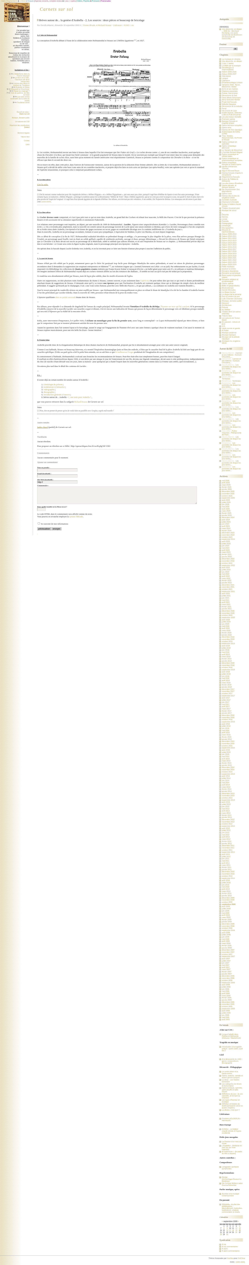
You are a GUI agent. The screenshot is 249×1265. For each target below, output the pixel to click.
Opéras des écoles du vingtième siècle (230, 197)
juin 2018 (225, 676)
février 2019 (226, 659)
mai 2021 (225, 600)
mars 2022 (226, 578)
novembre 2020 (228, 613)
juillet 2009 (226, 909)
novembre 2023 (228, 535)
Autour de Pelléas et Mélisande (230, 180)
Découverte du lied (229, 95)
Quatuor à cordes (229, 269)
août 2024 (226, 520)
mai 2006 (225, 991)
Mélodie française (229, 104)
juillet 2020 (226, 622)
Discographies (227, 228)
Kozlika (230, 1258)
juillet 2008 (226, 935)
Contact (26, 140)
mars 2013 (226, 813)
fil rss (224, 1244)
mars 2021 (226, 604)
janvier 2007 (227, 974)
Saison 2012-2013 (229, 240)
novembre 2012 (228, 822)
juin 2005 (225, 1015)
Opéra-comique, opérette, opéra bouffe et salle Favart (232, 1090)
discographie (49, 392)
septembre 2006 (228, 983)
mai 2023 (225, 548)
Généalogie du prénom (53, 384)
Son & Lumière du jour (231, 296)
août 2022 (226, 567)
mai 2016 (225, 730)
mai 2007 (225, 965)
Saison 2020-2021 (229, 258)
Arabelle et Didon (22, 87)
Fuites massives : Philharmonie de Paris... (231, 433)
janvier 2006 (227, 1000)
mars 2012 (226, 839)
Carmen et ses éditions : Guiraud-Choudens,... (232, 355)
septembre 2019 (228, 643)
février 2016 (226, 737)
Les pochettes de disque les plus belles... (231, 367)
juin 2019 (225, 650)
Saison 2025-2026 (229, 72)
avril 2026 (226, 483)
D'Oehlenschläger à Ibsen (232, 83)
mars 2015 (226, 761)
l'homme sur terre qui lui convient (175, 306)
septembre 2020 (228, 617)
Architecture (226, 305)
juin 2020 (225, 624)
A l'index (225, 330)
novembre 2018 (228, 665)
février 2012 (226, 841)
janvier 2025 (227, 515)
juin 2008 (225, 937)
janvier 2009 (227, 922)
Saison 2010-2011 (229, 236)
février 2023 (226, 554)
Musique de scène (229, 210)
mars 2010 (226, 891)
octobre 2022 (227, 563)
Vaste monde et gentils (231, 328)
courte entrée (46, 202)
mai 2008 (225, 939)
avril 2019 (226, 654)
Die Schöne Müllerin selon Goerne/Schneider (232, 1184)
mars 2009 (226, 917)
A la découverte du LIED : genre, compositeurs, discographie (232, 1061)
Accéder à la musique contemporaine (230, 1195)
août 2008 (226, 933)
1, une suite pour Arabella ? (79, 397)
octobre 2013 (227, 798)
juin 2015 (225, 754)
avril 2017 (226, 706)
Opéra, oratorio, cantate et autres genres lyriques (232, 1076)
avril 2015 (226, 759)
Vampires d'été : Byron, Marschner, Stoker (231, 86)
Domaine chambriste (230, 271)
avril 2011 (226, 863)
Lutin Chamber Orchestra (232, 299)
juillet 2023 (226, 544)
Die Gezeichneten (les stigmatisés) (230, 190)
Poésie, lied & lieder (230, 93)
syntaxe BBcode (76, 516)
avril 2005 (226, 1019)
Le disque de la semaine (231, 294)
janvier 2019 (227, 661)
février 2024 (226, 531)
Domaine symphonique (231, 273)
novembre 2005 (228, 1004)
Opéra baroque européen (232, 125)
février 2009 (226, 919)
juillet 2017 (226, 700)
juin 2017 (225, 702)
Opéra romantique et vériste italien (230, 155)
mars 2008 (226, 943)
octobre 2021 (227, 589)
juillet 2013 (226, 804)
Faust (224, 108)
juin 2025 (225, 504)
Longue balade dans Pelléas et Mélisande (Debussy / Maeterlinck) (231, 1036)
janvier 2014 (227, 791)
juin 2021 (225, 598)
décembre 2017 (228, 689)
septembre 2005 (228, 1009)
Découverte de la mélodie (232, 106)
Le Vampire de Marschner (232, 150)
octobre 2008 (227, 928)
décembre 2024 (228, 517)
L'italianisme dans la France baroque (21, 75)
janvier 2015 (227, 765)
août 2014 (226, 776)
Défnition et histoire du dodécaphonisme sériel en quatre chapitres (232, 1106)
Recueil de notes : (23, 113)
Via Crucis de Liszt (229, 111)
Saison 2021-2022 (229, 260)
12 (236, 1228)
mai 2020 (225, 626)
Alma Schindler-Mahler (231, 100)
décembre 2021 (228, 585)
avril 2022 (226, 576)
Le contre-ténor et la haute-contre (230, 1072)
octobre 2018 (227, 667)
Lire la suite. (42, 184)
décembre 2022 (228, 559)
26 (236, 1232)
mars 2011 (226, 865)
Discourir (225, 303)
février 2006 (226, 998)
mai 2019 (225, 652)
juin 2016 (225, 728)
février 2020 (226, 633)
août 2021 (226, 593)
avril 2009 (226, 915)
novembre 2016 (228, 717)
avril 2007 (226, 967)
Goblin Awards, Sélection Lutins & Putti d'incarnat (232, 114)
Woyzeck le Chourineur (20, 89)
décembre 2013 (228, 793)
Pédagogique (227, 223)
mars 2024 (226, 528)
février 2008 (226, 946)
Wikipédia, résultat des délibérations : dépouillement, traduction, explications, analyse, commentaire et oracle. (232, 1208)
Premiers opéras (228, 119)
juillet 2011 (226, 856)
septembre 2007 (228, 956)
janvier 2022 (227, 583)
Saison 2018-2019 (229, 253)
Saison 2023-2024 (229, 264)
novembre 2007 (228, 952)
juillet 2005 (226, 1013)
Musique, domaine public (21, 118)
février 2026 (226, 487)
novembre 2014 (228, 769)
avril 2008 (226, 941)
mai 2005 (225, 1017)
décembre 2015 (228, 741)
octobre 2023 (227, 537)
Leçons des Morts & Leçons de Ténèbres (21, 84)
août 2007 (226, 959)
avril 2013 (226, 811)
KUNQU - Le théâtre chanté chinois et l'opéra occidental (231, 1131)
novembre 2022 (228, 561)
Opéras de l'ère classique (232, 130)
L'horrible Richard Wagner (232, 152)
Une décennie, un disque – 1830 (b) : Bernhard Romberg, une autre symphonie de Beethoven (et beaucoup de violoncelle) (232, 34)
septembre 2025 (228, 498)
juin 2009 (225, 911)
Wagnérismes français (230, 177)
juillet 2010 (226, 882)
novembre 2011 (228, 848)
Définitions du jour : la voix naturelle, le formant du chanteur (232, 1096)
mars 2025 (226, 511)
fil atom (225, 1249)
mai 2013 (225, 809)
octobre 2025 (227, 496)
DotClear (241, 1258)
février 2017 (226, 711)
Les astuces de (22, 121)
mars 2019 (226, 656)
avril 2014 (226, 785)
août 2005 (226, 1011)
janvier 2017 (227, 713)
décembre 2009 (228, 898)
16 (227, 1230)
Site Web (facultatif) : (45, 480)
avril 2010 (226, 889)
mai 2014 (225, 782)
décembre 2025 (228, 491)
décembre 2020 (228, 611)
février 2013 (226, 815)
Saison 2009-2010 (229, 234)
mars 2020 (226, 630)
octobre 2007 (227, 954)
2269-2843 (240, 1262)
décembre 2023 (228, 533)
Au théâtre (226, 310)
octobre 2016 (227, 719)
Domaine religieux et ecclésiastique (230, 280)
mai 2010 (225, 887)
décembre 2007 (228, 950)
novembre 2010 (228, 874)
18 (233, 1230)
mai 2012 (225, 835)
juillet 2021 (226, 596)
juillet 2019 (226, 648)
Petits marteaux (228, 267)
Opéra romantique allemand (229, 147)
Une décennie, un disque (232, 61)
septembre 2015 (228, 748)
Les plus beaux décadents (232, 183)
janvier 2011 (227, 869)
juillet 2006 (226, 987)
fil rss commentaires (230, 1247)
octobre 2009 (227, 902)
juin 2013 (225, 806)
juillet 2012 (226, 830)
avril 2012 (226, 837)
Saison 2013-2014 (229, 243)
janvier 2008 (227, 948)
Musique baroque (229, 335)
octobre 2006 (227, 980)
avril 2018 (226, 680)
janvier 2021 (227, 609)
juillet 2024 (226, 522)
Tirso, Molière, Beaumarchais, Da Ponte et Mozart (232, 138)
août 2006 (226, 985)
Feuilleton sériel (23, 102)
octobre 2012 (227, 824)
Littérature (117, 25)
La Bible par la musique (231, 66)
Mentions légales (23, 133)
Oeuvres (225, 215)
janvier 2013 (227, 817)
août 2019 (226, 646)
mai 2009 (225, 913)
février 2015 (226, 763)
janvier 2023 (227, 557)
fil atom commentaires (230, 1251)
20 (240, 1230)
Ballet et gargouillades (230, 286)
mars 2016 (226, 735)
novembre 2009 (228, 900)
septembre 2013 (228, 800)
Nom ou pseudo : (43, 468)
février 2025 (226, 513)
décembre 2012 (228, 819)
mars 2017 (226, 709)
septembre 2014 (228, 774)
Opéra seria (226, 127)
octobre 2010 (227, 876)
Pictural (225, 307)
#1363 (126, 25)
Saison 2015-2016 (229, 247)
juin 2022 (225, 572)
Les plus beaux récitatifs (231, 117)
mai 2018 (225, 678)
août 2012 (226, 828)
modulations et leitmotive (54, 387)
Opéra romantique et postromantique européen (232, 159)
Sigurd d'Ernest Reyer (230, 171)
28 (221, 1234)
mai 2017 (225, 704)
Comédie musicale (229, 200)
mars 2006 (226, 996)
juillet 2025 (226, 502)
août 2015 (226, 750)
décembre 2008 (228, 924)
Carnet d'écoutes (228, 290)
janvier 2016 (227, 739)
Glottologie (226, 226)
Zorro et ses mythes (230, 89)
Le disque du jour (229, 292)
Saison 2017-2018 (229, 251)
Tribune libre (25, 137)
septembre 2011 (228, 852)
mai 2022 (225, 574)
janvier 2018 (227, 687)
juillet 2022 (226, 570)
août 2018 (226, 672)
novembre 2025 (228, 494)
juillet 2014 (226, 778)
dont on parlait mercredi (65, 297)
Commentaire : (43, 485)
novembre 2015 (228, 743)
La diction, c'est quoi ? (230, 1110)
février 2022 (226, 580)
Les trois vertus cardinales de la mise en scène (20, 98)
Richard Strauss (80, 402)
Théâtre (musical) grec (231, 208)
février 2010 (226, 893)
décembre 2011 (228, 846)
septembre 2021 (228, 591)
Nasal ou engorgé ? (21, 91)
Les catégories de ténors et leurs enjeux (231, 1085)
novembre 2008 (228, 926)
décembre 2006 (228, 976)
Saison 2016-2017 (229, 249)
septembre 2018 (228, 670)
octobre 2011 (227, 850)
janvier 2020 (227, 635)
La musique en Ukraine (231, 59)
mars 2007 (226, 969)
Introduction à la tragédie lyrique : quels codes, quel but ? (232, 1048)
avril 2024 (226, 526)
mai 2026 (225, 481)
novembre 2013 (228, 795)
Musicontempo (227, 288)
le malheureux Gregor (124, 352)
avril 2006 (226, 993)
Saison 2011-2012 (229, 238)
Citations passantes (229, 91)
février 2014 (226, 789)
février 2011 (226, 867)
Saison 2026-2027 (229, 74)
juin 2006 (225, 989)
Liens (28, 144)
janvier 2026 (227, 489)
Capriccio (144, 280)
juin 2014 (225, 780)
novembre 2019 (228, 639)
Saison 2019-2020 (229, 256)
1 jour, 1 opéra (227, 63)
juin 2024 (225, 524)
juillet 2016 (226, 726)
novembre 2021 (228, 587)
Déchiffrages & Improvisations (228, 68)
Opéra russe (227, 193)
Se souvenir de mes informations (54, 524)
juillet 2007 (226, 961)
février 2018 (226, 685)
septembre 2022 (228, 565)
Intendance (226, 76)
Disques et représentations (228, 231)
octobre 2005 (227, 1006)
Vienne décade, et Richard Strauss (98, 25)
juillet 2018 (226, 674)
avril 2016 (226, 732)
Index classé (42, 427)
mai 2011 (225, 861)
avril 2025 (226, 509)
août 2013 (226, 802)
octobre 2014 (227, 772)
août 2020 (226, 620)
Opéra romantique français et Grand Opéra (231, 163)
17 (230, 1230)
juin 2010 (225, 885)
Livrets (224, 219)
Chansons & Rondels (230, 202)
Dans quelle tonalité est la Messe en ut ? (52, 507)
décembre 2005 (228, 1002)
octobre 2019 (227, 641)
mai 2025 (225, 507)
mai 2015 (225, 756)
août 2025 (226, 500)
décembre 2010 (228, 872)
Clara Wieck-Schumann (231, 98)
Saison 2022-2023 (229, 262)
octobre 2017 (227, 693)
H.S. (223, 326)
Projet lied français (229, 102)
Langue (225, 78)
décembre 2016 (228, 715)
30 (227, 1234)
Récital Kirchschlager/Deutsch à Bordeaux (231, 1179)
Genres (225, 217)
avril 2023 (226, 550)
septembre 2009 (228, 904)
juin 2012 (225, 832)
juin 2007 (225, 963)
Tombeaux (226, 379)
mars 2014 (226, 787)
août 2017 (226, 698)
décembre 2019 (228, 637)
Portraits (225, 221)
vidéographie (49, 389)
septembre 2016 (228, 722)
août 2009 (226, 906)
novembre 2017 (228, 691)
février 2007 (226, 972)
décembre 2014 (228, 767)
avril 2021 (226, 602)
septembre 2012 (228, 826)
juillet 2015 (226, 752)
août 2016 (226, 724)
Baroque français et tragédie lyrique (229, 122)
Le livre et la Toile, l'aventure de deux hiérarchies (22, 79)
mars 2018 (226, 683)
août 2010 (226, 880)
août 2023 (226, 541)
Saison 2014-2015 (229, 245)
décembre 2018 (228, 663)
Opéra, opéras (227, 283)
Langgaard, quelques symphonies (230, 1168)
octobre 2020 (227, 615)
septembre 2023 (228, 539)
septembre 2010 (228, 878)
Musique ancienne (229, 333)
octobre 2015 (227, 746)
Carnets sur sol (56, 9)
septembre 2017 (228, 696)
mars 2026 (226, 485)
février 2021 (226, 607)
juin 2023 (225, 546)
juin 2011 (225, 859)
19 (236, 1230)
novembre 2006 (228, 978)
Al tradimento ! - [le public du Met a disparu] (232, 1152)
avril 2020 (226, 628)
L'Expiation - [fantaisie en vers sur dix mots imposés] (232, 1147)
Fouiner (222, 44)
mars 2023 (226, 552)
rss (132, 25)
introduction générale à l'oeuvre (57, 394)
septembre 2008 (228, 930)
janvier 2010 (227, 896)
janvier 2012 (227, 843)
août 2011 (226, 854)
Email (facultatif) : (44, 474)
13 (240, 1228)
